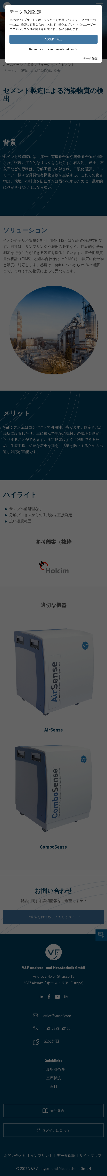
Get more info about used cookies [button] (53, 49)
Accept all (53, 39)
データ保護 (90, 58)
